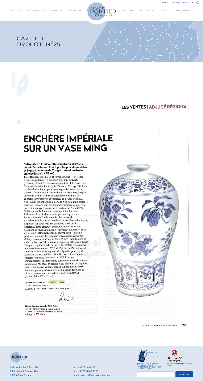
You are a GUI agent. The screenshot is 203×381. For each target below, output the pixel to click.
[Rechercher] (197, 2)
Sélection (127, 10)
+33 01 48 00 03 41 (88, 367)
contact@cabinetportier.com (96, 375)
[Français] (165, 2)
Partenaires (183, 10)
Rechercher (184, 374)
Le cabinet (36, 10)
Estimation (75, 10)
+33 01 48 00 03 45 (88, 371)
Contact (164, 10)
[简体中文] (185, 2)
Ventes (57, 10)
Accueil (16, 10)
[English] (175, 2)
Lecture (147, 10)
